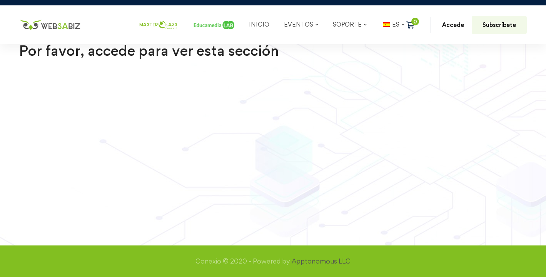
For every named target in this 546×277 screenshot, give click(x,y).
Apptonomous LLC (321, 112)
